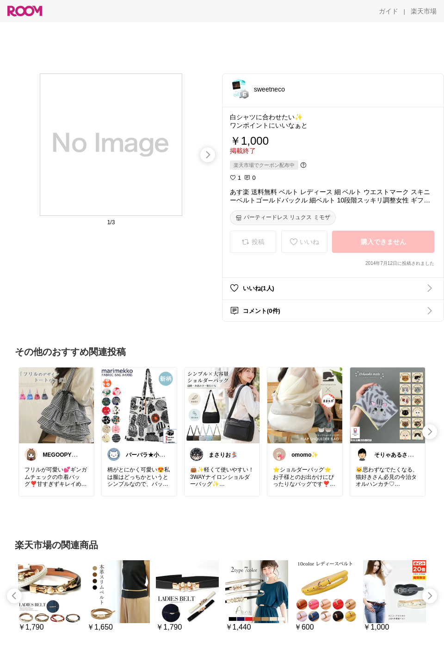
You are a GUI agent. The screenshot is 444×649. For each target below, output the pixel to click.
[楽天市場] (424, 11)
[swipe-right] (207, 154)
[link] (56, 404)
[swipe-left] (14, 595)
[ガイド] (388, 11)
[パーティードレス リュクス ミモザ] (283, 217)
